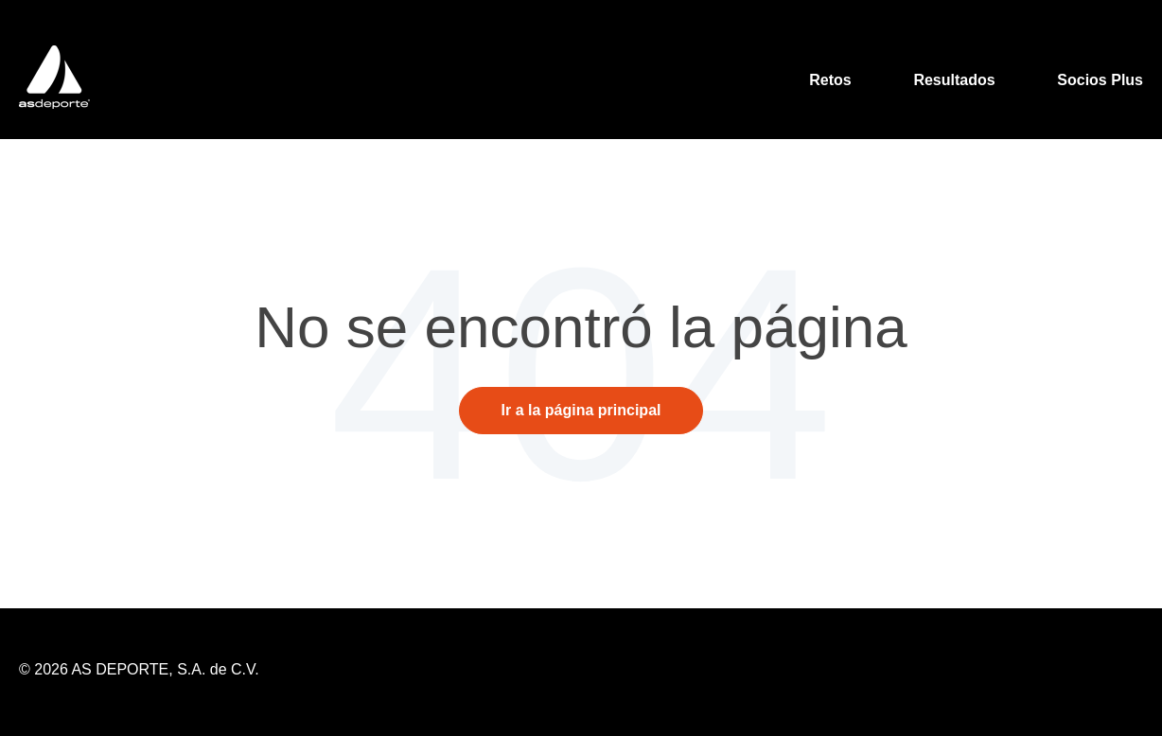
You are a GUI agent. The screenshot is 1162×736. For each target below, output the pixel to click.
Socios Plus (1100, 80)
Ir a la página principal (581, 410)
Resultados (954, 80)
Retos (830, 80)
